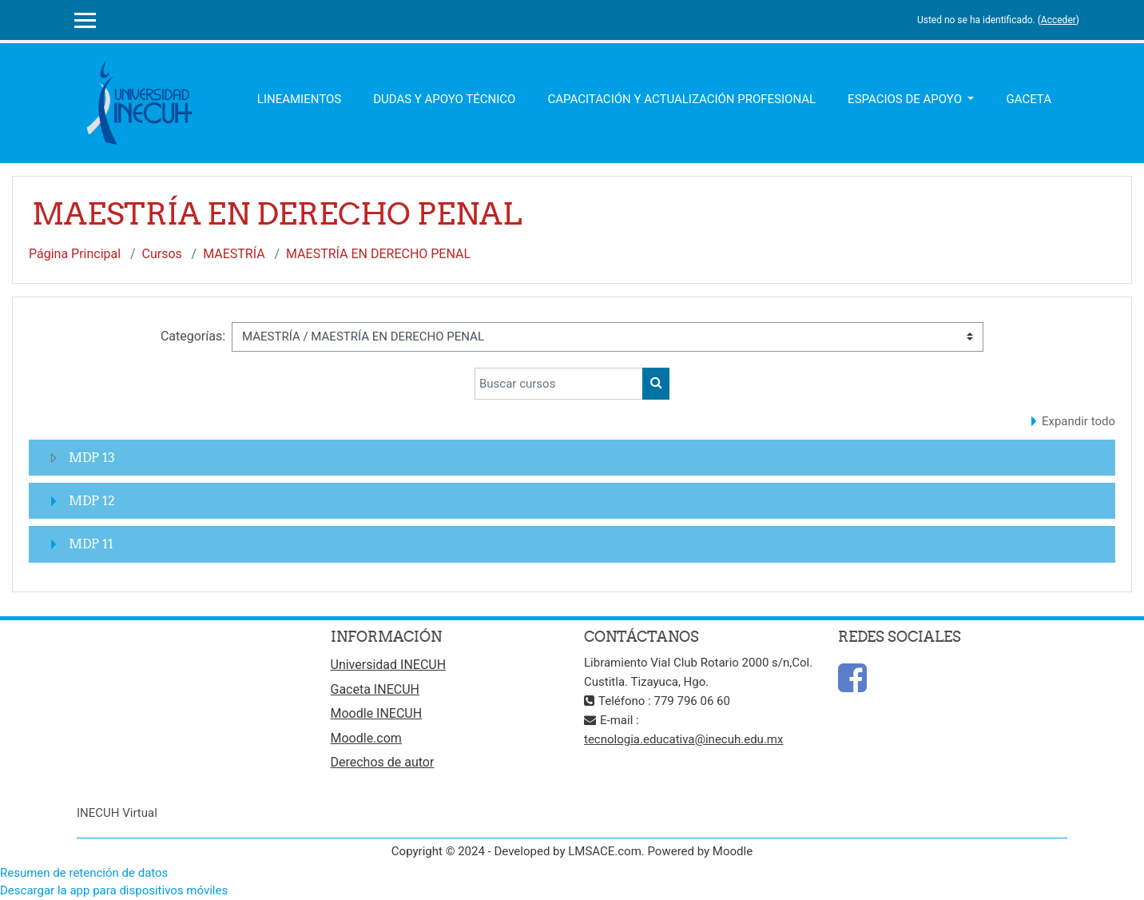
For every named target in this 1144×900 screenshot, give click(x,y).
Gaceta (1028, 99)
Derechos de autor (383, 762)
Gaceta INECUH (375, 689)
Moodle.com (366, 738)
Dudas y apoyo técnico (444, 99)
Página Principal (75, 253)
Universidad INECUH (389, 664)
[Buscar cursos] (559, 384)
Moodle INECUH (377, 713)
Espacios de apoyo (906, 99)
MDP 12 (92, 500)
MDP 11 (91, 544)
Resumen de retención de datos (84, 873)
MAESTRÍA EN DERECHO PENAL (378, 253)
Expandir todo (1078, 421)
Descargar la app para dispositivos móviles (114, 890)
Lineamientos (299, 99)
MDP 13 (92, 457)
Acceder (1058, 20)
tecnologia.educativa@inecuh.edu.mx (683, 739)
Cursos (162, 253)
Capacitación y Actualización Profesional (681, 99)
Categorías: (193, 336)
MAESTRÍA (233, 253)
